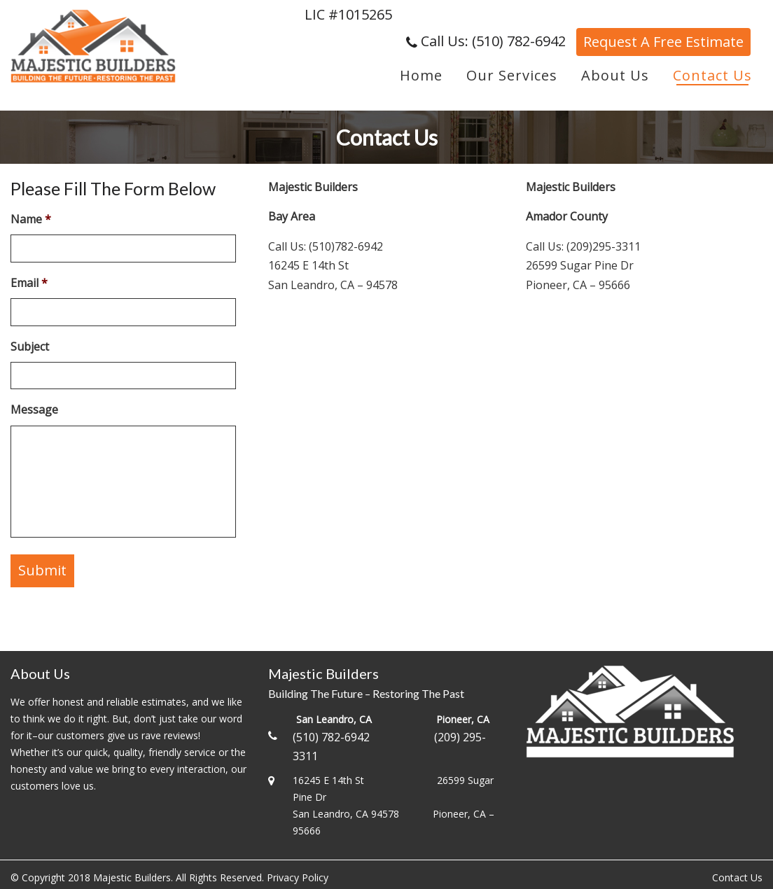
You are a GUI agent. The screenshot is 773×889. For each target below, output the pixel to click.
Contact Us (737, 877)
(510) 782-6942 (331, 737)
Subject (30, 347)
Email (29, 283)
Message (34, 409)
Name (31, 219)
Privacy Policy (297, 877)
